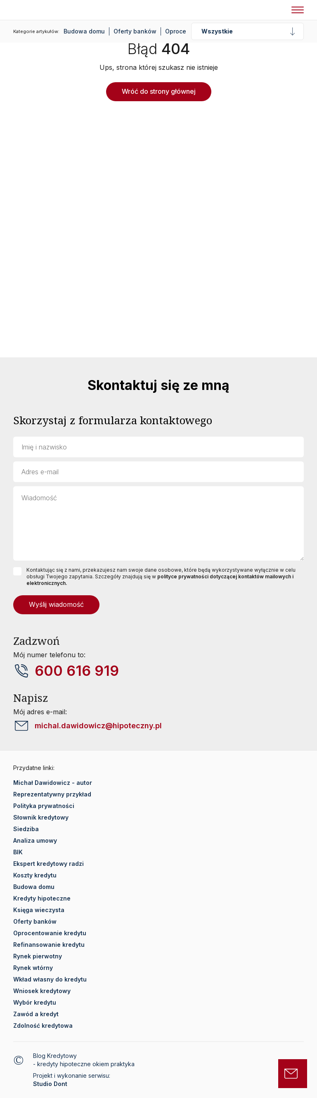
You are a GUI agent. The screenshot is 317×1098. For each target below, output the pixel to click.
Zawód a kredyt (36, 1013)
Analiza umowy (35, 840)
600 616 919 (77, 671)
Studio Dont (50, 1083)
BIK (18, 852)
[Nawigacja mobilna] (297, 10)
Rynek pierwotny (37, 956)
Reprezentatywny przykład (52, 794)
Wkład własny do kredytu (50, 979)
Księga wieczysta (38, 909)
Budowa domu (84, 31)
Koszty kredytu (35, 875)
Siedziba (26, 828)
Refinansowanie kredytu (49, 944)
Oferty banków (135, 31)
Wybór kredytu (34, 1002)
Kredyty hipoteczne (42, 898)
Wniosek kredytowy (42, 990)
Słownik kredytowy (41, 817)
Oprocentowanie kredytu (49, 932)
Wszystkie (217, 31)
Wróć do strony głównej (159, 91)
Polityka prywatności (43, 805)
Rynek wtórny (33, 967)
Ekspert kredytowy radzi (48, 863)
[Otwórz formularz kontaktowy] (292, 1073)
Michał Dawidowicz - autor (52, 782)
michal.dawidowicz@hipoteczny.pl (98, 725)
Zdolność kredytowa (43, 1025)
